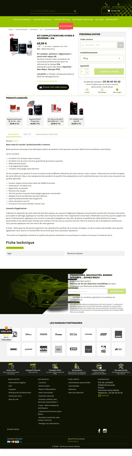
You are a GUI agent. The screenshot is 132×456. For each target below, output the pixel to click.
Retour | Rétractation (47, 397)
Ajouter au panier (109, 79)
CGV (10, 393)
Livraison (42, 390)
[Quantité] (83, 79)
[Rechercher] (63, 18)
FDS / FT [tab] (27, 141)
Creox (15, 148)
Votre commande (45, 400)
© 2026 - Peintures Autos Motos (66, 454)
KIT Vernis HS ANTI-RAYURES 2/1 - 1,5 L (56, 127)
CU (77, 449)
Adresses (72, 397)
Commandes (73, 393)
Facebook (99, 438)
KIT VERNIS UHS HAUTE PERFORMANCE (76, 127)
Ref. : (39, 56)
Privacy (71, 449)
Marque (9, 148)
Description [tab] (13, 141)
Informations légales (17, 390)
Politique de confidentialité (19, 400)
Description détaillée (47, 88)
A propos (12, 397)
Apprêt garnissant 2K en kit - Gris (14, 127)
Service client (44, 393)
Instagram (105, 438)
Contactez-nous (15, 403)
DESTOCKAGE (66, 33)
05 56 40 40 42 (112, 89)
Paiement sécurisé (46, 403)
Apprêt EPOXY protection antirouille (35, 127)
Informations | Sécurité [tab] (46, 141)
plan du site (13, 407)
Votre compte (73, 387)
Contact (106, 5)
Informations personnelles (79, 390)
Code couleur (86, 46)
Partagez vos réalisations (48, 431)
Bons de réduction (76, 400)
